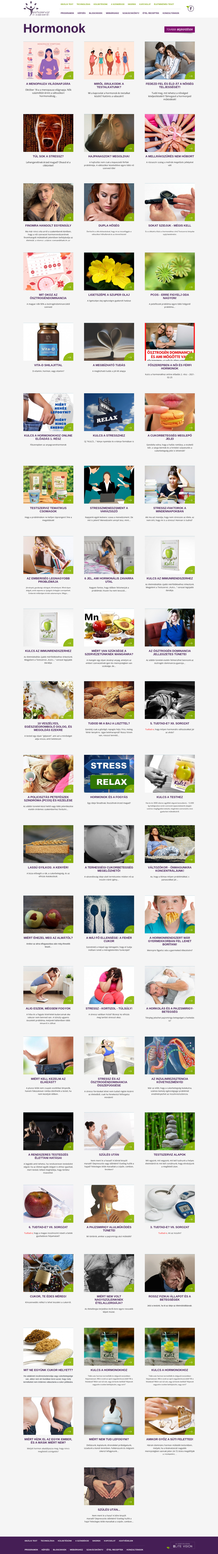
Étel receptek (151, 13)
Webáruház (112, 13)
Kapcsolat (145, 4)
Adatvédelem (126, 1541)
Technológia (83, 4)
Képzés (82, 13)
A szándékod (118, 4)
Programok (67, 13)
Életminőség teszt (164, 4)
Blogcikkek (95, 13)
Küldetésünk (101, 4)
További (179, 29)
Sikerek (132, 4)
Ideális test (67, 4)
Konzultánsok (171, 13)
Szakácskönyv (131, 13)
